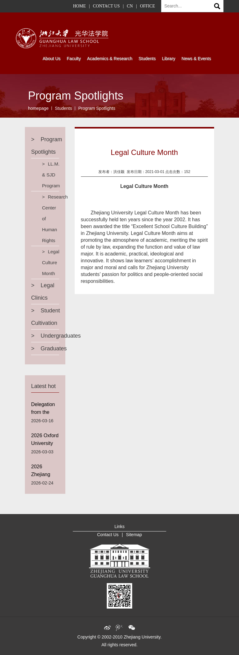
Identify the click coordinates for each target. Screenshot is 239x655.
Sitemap (134, 534)
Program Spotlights (96, 108)
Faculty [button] (74, 58)
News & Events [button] (196, 58)
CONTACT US (106, 6)
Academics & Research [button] (109, 58)
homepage (38, 108)
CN (130, 6)
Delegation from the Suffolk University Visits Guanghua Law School (44, 410)
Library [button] (168, 58)
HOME (79, 6)
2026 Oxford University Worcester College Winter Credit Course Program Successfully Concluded (45, 441)
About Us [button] (52, 58)
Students (63, 108)
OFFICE (147, 6)
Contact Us (108, 534)
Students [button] (147, 58)
